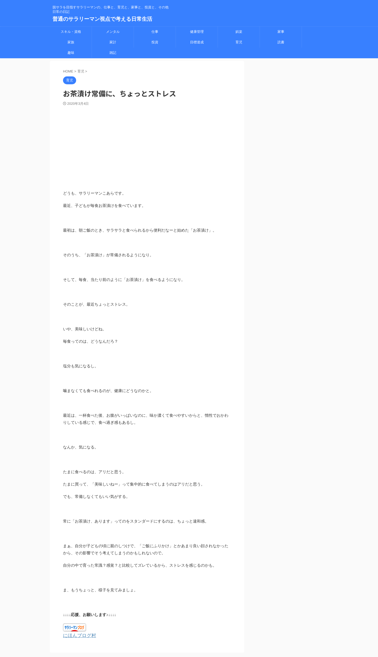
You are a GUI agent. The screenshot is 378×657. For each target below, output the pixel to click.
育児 (238, 42)
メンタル (113, 32)
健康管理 (197, 32)
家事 (280, 32)
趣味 (70, 53)
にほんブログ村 (77, 635)
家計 (112, 42)
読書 (280, 42)
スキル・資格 (71, 32)
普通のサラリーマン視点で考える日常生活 (102, 19)
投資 (154, 42)
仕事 (154, 32)
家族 (70, 42)
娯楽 (238, 32)
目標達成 (197, 42)
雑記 (112, 53)
